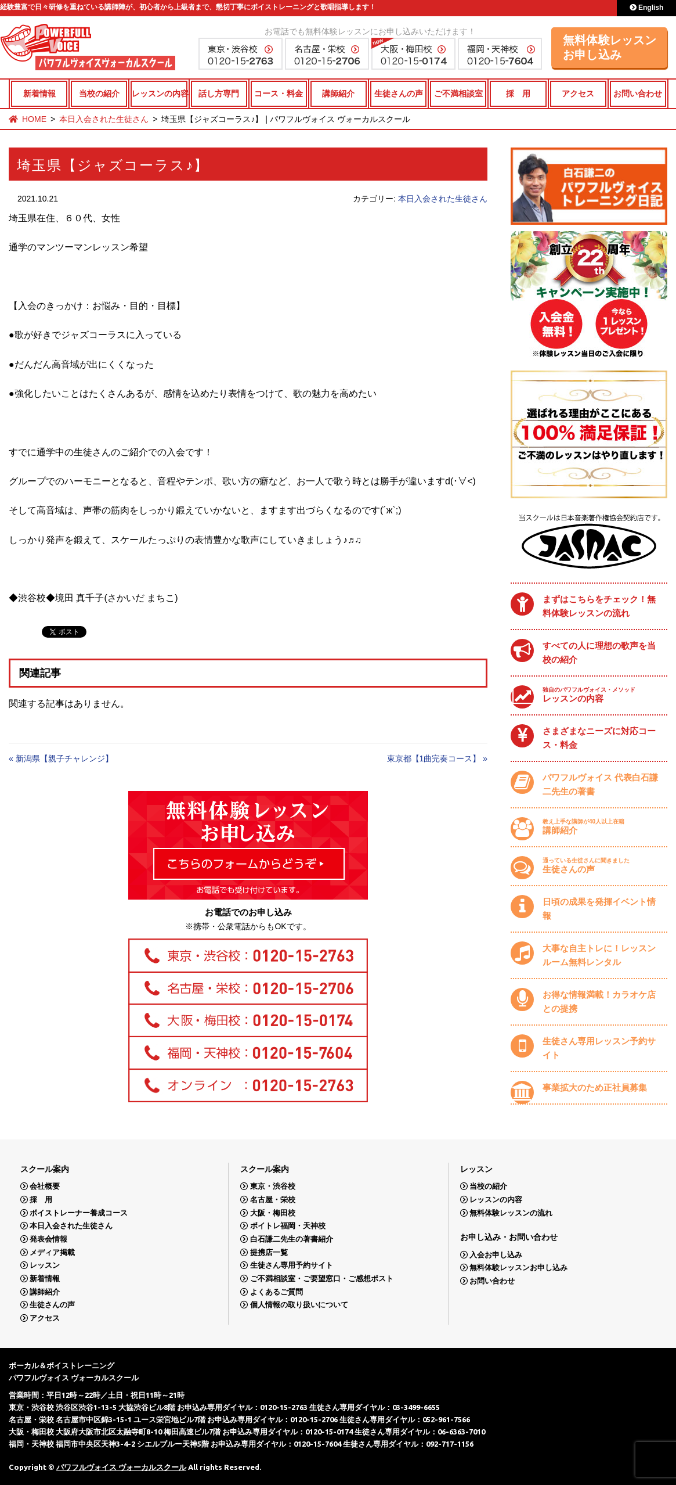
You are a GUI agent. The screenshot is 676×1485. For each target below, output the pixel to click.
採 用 (518, 93)
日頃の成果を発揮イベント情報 (599, 909)
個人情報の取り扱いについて (299, 1304)
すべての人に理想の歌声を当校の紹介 (599, 652)
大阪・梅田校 (272, 1213)
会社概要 (45, 1186)
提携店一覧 (269, 1252)
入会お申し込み (495, 1254)
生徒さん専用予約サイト (291, 1265)
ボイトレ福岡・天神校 (288, 1225)
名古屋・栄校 (272, 1199)
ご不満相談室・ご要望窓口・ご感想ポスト (321, 1278)
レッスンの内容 (159, 93)
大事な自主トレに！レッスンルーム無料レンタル (599, 955)
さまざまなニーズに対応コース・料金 (599, 738)
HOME (34, 119)
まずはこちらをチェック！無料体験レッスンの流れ (599, 606)
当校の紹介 (99, 93)
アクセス (578, 93)
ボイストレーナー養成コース (79, 1213)
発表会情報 (48, 1239)
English (647, 7)
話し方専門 (218, 93)
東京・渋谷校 (272, 1186)
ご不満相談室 (458, 93)
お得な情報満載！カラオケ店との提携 (599, 1001)
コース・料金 (278, 93)
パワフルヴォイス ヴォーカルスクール (121, 1467)
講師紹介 (338, 93)
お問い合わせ (637, 93)
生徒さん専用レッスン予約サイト (599, 1048)
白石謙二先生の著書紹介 (291, 1239)
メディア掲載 (52, 1252)
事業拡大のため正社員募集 (595, 1087)
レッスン (45, 1265)
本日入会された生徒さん (104, 119)
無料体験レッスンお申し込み (610, 47)
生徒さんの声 (398, 93)
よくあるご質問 (276, 1292)
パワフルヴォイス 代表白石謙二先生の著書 (600, 784)
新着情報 (39, 93)
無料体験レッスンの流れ (510, 1213)
